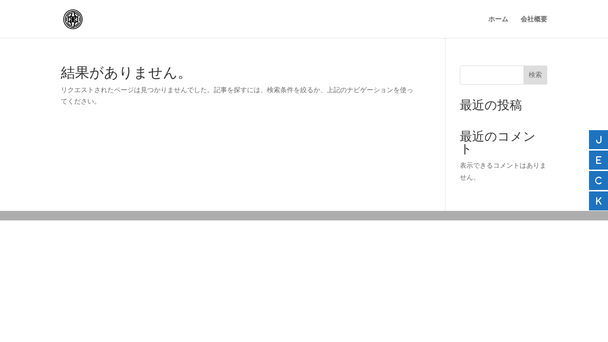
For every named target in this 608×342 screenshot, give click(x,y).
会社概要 (534, 19)
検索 (535, 74)
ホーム (498, 19)
